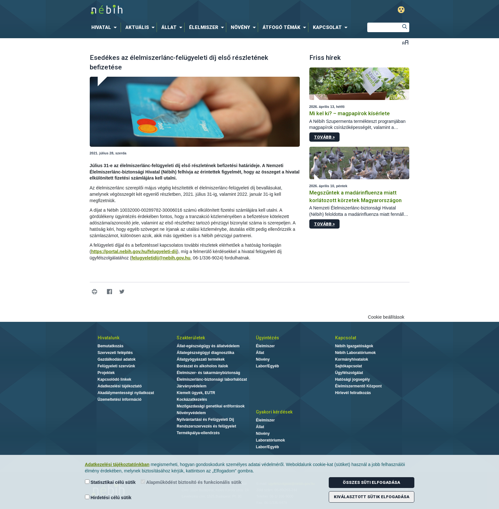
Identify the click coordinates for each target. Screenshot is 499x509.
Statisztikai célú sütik (110, 482)
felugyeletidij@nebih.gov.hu (160, 257)
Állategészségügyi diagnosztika (205, 352)
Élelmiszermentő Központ (358, 386)
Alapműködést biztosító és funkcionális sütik (191, 482)
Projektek (106, 373)
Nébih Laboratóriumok (355, 352)
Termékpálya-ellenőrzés (198, 433)
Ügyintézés (267, 337)
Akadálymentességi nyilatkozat (126, 393)
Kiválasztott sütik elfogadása (371, 496)
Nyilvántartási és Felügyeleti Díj (205, 419)
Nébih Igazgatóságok (354, 346)
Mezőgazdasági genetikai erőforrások (210, 406)
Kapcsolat (345, 337)
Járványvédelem (191, 386)
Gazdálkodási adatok (117, 359)
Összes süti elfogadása (371, 482)
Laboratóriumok (270, 440)
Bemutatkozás (110, 346)
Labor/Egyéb (267, 366)
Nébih (182, 10)
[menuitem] (105, 27)
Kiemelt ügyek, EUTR (196, 393)
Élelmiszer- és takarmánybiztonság (208, 373)
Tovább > (324, 137)
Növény (263, 359)
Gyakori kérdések (274, 411)
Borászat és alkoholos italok (202, 366)
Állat (260, 352)
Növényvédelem (191, 413)
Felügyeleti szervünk (116, 366)
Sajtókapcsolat (348, 366)
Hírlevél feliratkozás (353, 393)
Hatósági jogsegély (352, 379)
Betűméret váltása (405, 42)
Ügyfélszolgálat (349, 373)
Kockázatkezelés (192, 399)
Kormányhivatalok (351, 359)
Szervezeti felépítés (115, 352)
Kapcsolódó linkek (114, 379)
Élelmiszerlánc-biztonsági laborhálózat (212, 379)
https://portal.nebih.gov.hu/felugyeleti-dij (134, 251)
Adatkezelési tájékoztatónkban (117, 464)
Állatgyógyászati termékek (201, 359)
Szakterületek (191, 337)
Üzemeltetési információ (120, 399)
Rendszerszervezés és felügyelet (206, 426)
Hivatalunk (108, 337)
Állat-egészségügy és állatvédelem (208, 346)
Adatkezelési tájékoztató (120, 386)
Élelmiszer (265, 346)
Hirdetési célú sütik (108, 497)
